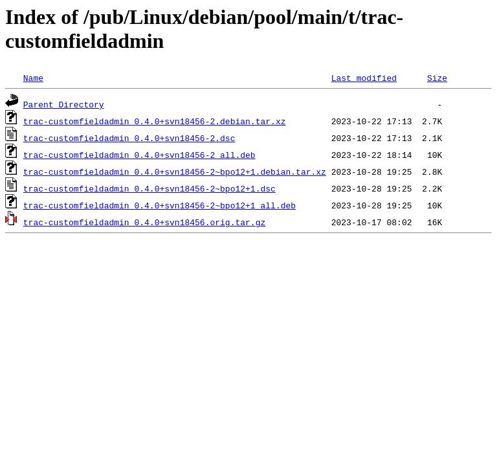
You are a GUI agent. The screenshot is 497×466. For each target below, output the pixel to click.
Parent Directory (63, 104)
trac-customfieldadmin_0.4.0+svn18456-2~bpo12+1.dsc (149, 188)
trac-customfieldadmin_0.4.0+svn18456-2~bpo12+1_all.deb (159, 205)
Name (33, 77)
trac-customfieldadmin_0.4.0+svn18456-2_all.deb (139, 155)
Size (437, 77)
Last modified (364, 77)
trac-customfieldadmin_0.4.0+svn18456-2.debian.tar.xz (154, 121)
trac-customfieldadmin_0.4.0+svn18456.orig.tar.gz (144, 222)
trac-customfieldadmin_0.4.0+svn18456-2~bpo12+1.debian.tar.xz (174, 171)
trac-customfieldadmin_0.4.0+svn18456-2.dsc (129, 138)
